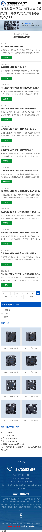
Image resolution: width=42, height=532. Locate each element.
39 (17, 293)
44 (6, 297)
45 (11, 297)
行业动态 (7, 313)
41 (27, 293)
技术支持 (24, 526)
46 (16, 297)
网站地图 (32, 526)
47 (21, 297)
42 (33, 293)
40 (22, 293)
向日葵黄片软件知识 (22, 34)
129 (31, 297)
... (12, 293)
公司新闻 (7, 310)
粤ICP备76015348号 (14, 526)
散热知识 (7, 317)
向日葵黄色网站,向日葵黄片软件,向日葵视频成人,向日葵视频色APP (21, 13)
